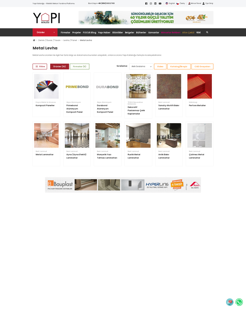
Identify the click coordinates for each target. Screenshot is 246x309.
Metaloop (193, 102)
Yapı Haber (104, 32)
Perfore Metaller (197, 105)
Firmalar (65, 32)
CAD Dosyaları (202, 66)
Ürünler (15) (59, 66)
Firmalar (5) (79, 66)
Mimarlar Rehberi (170, 32)
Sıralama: (122, 66)
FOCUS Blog (89, 32)
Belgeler (129, 32)
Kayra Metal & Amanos (46, 102)
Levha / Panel (70, 40)
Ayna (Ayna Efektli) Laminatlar (76, 156)
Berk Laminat (164, 102)
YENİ (198, 32)
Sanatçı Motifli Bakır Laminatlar (168, 107)
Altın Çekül (188, 32)
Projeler (76, 32)
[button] (45, 32)
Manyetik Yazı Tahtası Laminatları (107, 156)
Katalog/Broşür (178, 66)
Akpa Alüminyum (73, 102)
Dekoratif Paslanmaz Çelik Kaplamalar (136, 110)
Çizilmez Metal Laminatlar (196, 156)
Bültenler (141, 32)
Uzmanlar (153, 32)
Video (160, 66)
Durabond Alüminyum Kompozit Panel (105, 108)
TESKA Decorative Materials (135, 103)
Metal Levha (86, 40)
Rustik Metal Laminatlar (134, 156)
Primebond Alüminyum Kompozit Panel (74, 108)
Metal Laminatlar (44, 154)
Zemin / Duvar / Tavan (49, 40)
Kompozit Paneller (45, 105)
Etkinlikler (117, 32)
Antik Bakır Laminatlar (164, 156)
